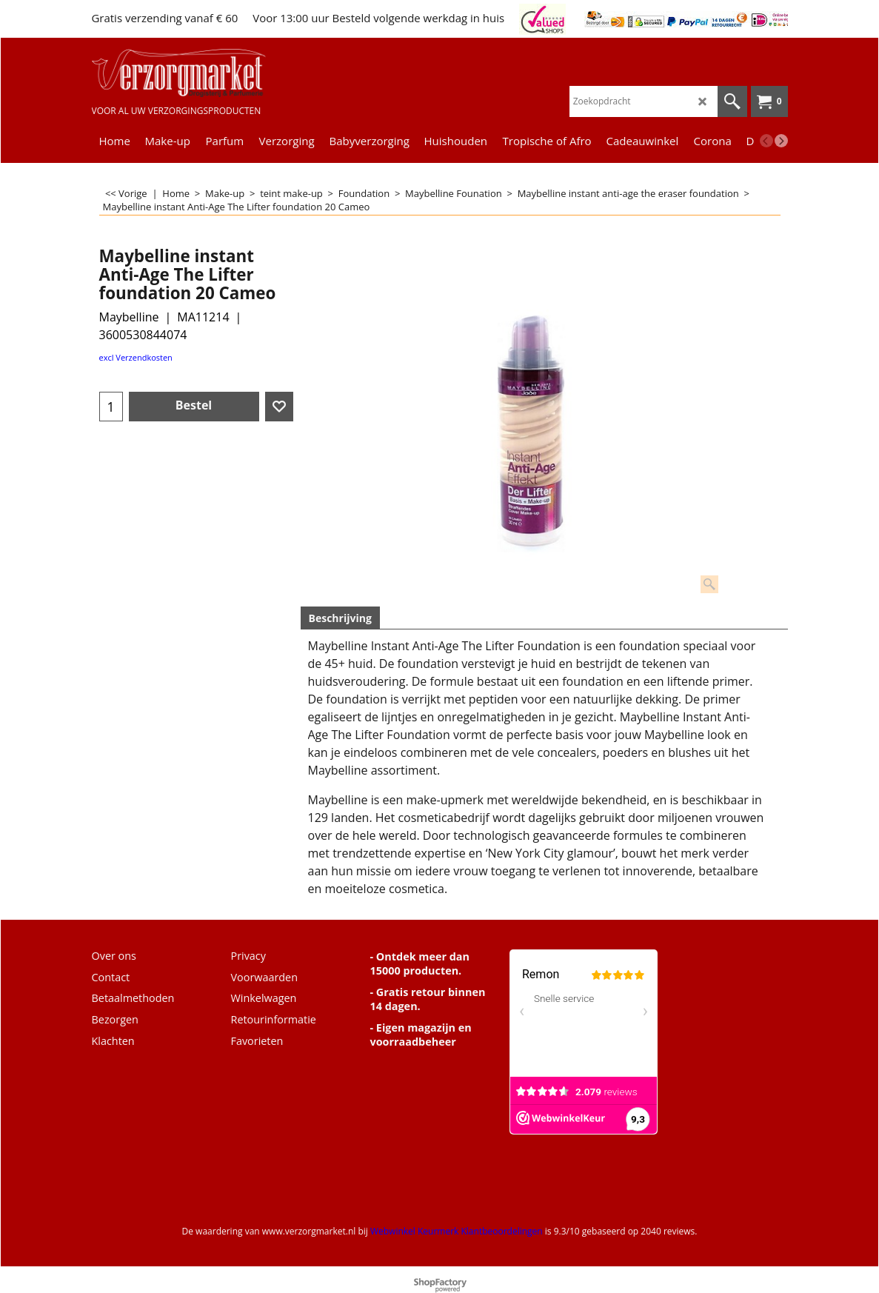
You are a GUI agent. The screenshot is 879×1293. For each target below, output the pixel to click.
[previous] (766, 140)
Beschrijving (340, 618)
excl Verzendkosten (136, 357)
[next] (781, 140)
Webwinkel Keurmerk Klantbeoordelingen (456, 1231)
